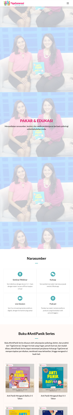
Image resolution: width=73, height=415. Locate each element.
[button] (67, 3)
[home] (14, 3)
